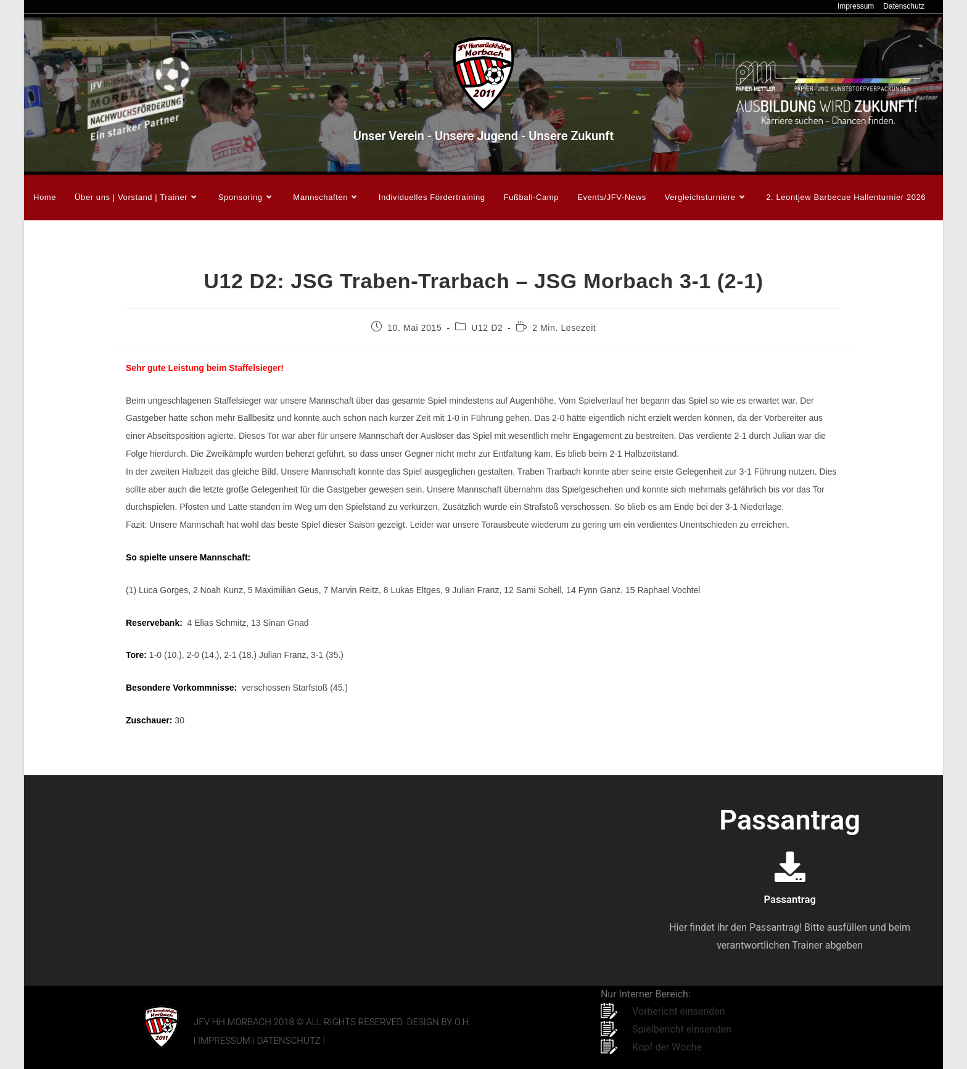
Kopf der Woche (667, 1047)
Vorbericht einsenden (678, 1011)
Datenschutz (903, 6)
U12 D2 (487, 328)
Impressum (855, 6)
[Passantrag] (790, 866)
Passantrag (790, 898)
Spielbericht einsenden (681, 1029)
